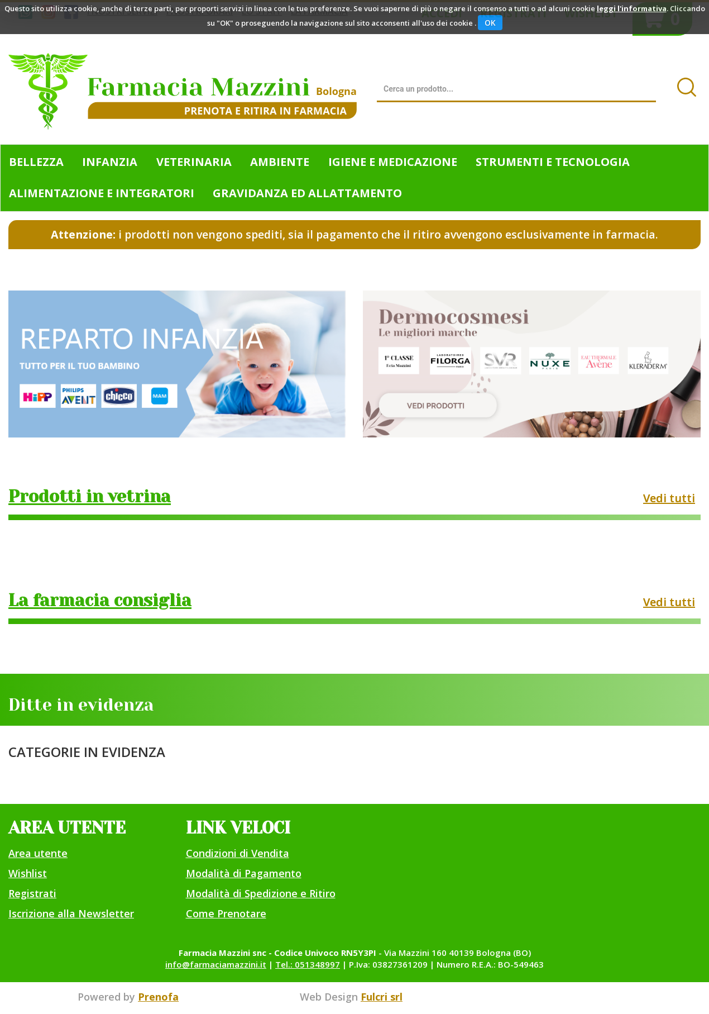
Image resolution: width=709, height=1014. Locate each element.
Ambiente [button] (279, 161)
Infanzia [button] (109, 161)
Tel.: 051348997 (307, 964)
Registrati (32, 893)
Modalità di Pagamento (243, 873)
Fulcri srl (382, 996)
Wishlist (27, 873)
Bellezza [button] (36, 161)
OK (490, 22)
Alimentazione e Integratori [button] (101, 193)
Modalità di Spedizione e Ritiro (261, 893)
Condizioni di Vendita (237, 853)
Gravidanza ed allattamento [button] (307, 193)
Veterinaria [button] (194, 161)
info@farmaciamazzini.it (215, 964)
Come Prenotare (226, 913)
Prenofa (158, 996)
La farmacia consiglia (99, 600)
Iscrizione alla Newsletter (71, 913)
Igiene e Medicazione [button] (392, 161)
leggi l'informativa (632, 8)
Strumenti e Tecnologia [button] (553, 161)
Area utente (38, 853)
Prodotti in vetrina (89, 496)
